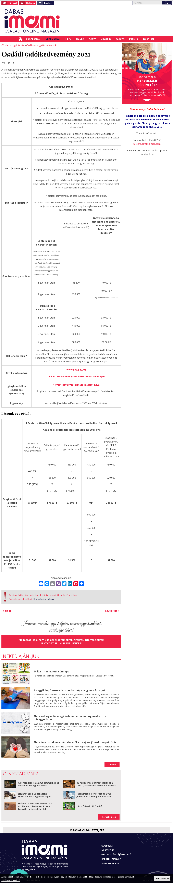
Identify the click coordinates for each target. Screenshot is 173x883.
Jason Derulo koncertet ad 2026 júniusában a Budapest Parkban (94, 794)
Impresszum (107, 849)
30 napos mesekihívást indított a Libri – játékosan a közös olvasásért (96, 783)
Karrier (133, 39)
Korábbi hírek (109, 816)
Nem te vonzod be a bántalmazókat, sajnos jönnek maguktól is (75, 741)
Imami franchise (110, 862)
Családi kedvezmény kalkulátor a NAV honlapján (76, 376)
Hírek (68, 39)
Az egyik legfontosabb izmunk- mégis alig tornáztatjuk (70, 689)
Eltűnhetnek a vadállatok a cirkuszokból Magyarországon (34, 794)
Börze (92, 39)
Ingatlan (148, 39)
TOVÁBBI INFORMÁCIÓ (10, 881)
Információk (52, 39)
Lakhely (48, 2)
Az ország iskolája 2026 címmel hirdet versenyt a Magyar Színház (38, 783)
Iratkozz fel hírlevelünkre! (61, 642)
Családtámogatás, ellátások (40, 45)
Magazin (106, 39)
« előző (7, 609)
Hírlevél (13, 2)
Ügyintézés (17, 45)
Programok (33, 39)
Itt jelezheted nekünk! (43, 598)
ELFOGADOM (162, 878)
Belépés (30, 2)
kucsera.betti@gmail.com (146, 143)
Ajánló (80, 39)
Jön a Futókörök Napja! (89, 805)
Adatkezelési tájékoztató (116, 853)
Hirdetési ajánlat (111, 858)
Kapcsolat (107, 845)
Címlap (20, 39)
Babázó (120, 39)
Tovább (112, 763)
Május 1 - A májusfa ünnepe (51, 670)
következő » (112, 609)
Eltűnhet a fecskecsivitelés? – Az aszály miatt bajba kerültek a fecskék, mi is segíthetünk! (35, 805)
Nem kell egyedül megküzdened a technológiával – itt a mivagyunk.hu (70, 716)
